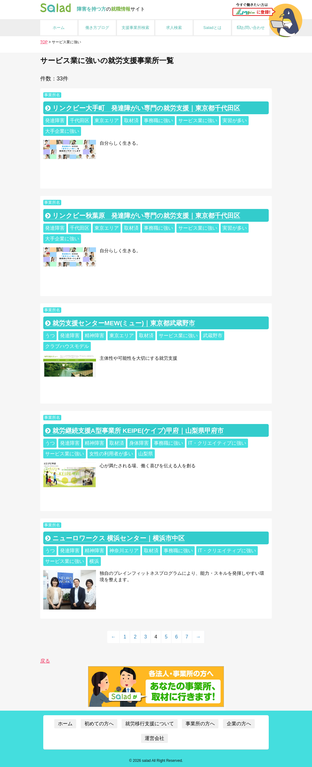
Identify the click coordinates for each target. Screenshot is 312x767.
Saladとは (212, 27)
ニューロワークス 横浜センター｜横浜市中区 (115, 538)
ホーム (59, 27)
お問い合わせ (251, 27)
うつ (50, 335)
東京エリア (106, 120)
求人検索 (174, 27)
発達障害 (55, 120)
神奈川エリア (124, 550)
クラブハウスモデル (67, 346)
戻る (45, 660)
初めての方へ (99, 723)
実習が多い (234, 120)
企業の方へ (239, 723)
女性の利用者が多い (111, 453)
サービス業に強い (197, 120)
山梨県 (145, 453)
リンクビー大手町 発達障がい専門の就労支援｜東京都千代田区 (142, 107)
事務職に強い (158, 120)
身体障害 (139, 443)
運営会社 (154, 738)
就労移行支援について (149, 723)
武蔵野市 (212, 335)
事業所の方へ (200, 723)
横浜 (94, 561)
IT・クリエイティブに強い (217, 443)
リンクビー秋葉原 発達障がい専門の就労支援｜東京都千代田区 (142, 215)
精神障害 (94, 335)
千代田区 (79, 120)
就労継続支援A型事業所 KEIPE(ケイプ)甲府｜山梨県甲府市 (134, 430)
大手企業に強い (62, 131)
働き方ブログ (97, 27)
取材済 (131, 120)
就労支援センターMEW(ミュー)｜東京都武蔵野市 (120, 323)
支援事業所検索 (135, 27)
